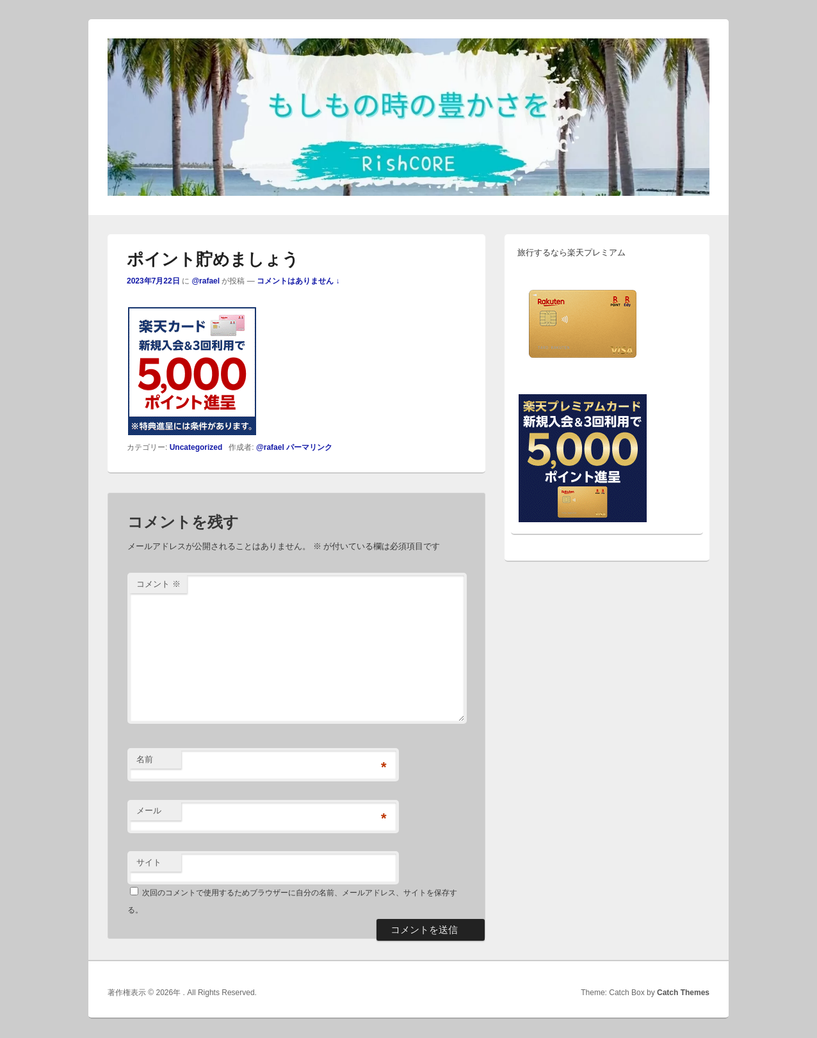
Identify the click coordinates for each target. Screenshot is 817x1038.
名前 (144, 759)
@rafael (205, 280)
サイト (148, 862)
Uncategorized (196, 447)
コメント (158, 584)
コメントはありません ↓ (298, 280)
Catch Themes (683, 992)
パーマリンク (309, 447)
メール (148, 810)
